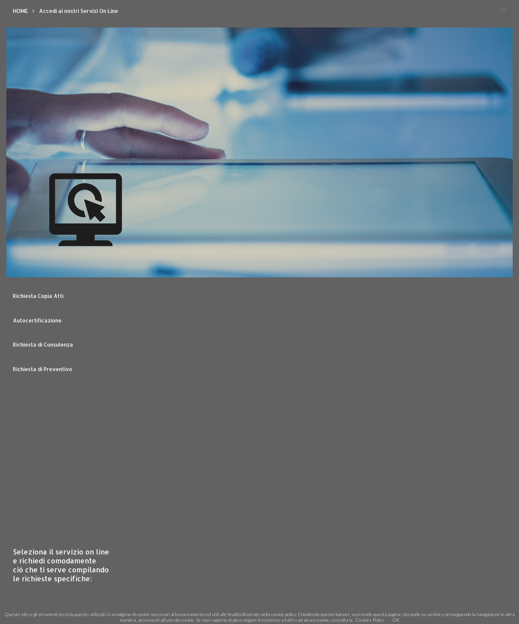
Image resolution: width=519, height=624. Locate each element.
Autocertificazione (37, 320)
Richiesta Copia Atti (38, 295)
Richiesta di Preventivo (42, 368)
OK (396, 620)
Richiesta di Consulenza (43, 344)
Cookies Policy (369, 620)
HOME (20, 10)
